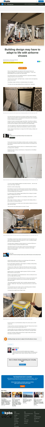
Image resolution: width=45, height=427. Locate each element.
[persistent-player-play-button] (2, 4)
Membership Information (37, 416)
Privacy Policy (16, 423)
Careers (15, 416)
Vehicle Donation (36, 421)
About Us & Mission (17, 413)
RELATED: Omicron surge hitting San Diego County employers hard (20, 135)
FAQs (25, 418)
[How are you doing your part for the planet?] (28, 394)
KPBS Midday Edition (10, 4)
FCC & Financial (16, 418)
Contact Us (25, 416)
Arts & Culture (3, 398)
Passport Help (26, 421)
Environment (10, 344)
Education (13, 398)
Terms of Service (16, 426)
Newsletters (15, 415)
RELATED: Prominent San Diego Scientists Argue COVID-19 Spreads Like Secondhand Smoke (25, 254)
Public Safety (11, 253)
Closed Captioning (26, 415)
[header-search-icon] (37, 1)
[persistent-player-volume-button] (5, 4)
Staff (14, 424)
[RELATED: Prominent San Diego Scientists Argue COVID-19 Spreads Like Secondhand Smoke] (6, 255)
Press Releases (16, 421)
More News (4, 390)
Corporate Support (36, 413)
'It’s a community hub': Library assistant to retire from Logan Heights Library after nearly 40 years (16, 402)
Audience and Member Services (28, 413)
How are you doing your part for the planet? (27, 401)
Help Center (25, 423)
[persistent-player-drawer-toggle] (41, 4)
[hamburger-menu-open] (2, 1)
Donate (22, 386)
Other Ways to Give (37, 418)
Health (10, 134)
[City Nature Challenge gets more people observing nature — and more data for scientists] (6, 394)
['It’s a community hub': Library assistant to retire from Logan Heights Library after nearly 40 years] (17, 394)
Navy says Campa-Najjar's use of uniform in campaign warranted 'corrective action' (39, 402)
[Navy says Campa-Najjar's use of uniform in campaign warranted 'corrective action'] (39, 394)
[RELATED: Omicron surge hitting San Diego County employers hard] (6, 136)
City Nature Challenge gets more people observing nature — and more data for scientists (6, 402)
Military (35, 398)
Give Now (41, 1)
